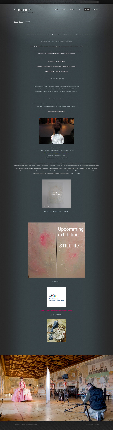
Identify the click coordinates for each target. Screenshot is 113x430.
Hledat (97, 2)
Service (64, 9)
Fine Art (87, 9)
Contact (95, 9)
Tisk (75, 2)
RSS (70, 2)
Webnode (96, 424)
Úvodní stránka (53, 2)
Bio (80, 9)
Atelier (56, 9)
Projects (72, 9)
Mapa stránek (63, 2)
